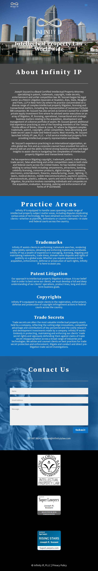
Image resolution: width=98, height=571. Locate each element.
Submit (80, 430)
